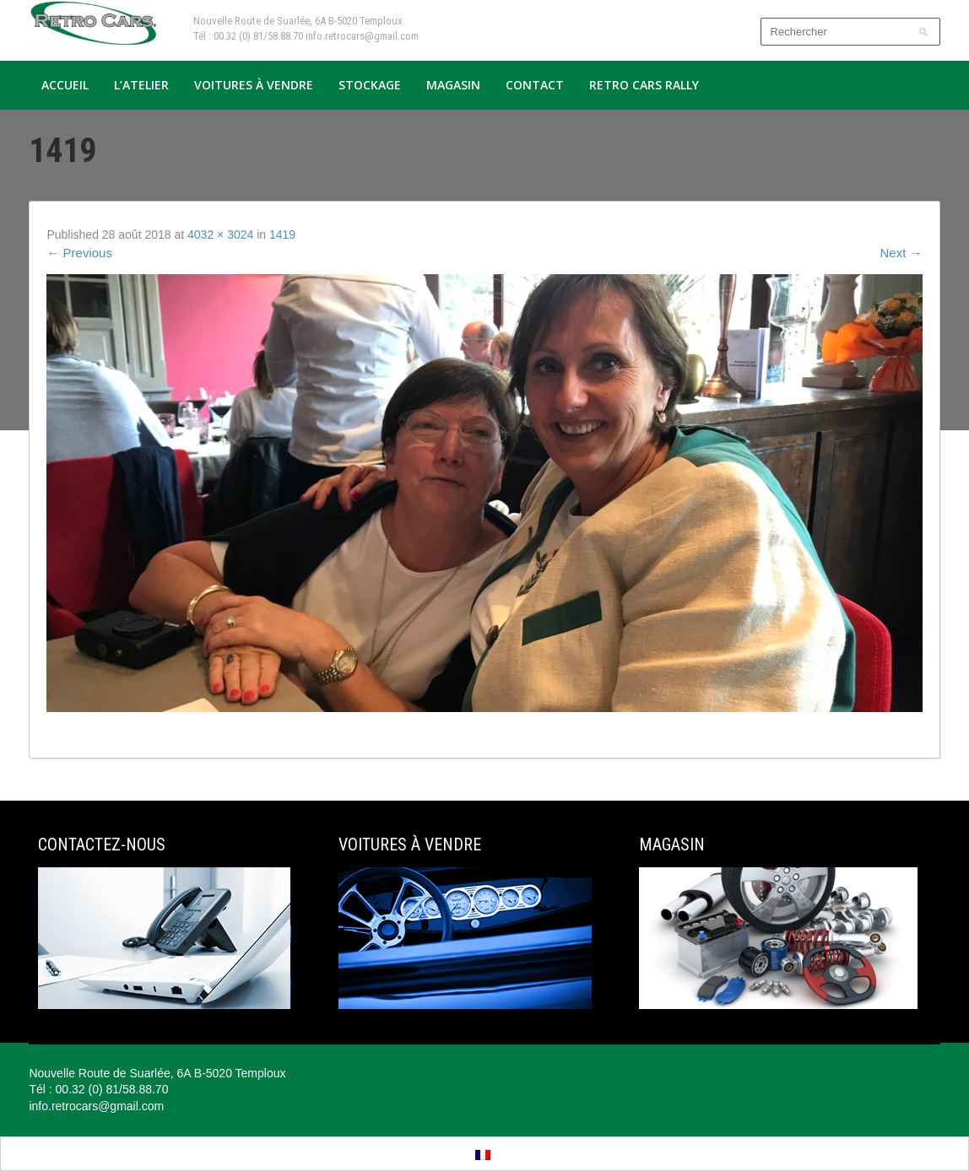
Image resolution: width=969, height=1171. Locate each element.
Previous (79, 253)
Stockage (369, 85)
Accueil (65, 85)
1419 (282, 234)
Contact (535, 85)
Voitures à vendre (253, 85)
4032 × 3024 (220, 234)
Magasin (453, 85)
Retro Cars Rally (644, 85)
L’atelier (141, 85)
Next (901, 253)
